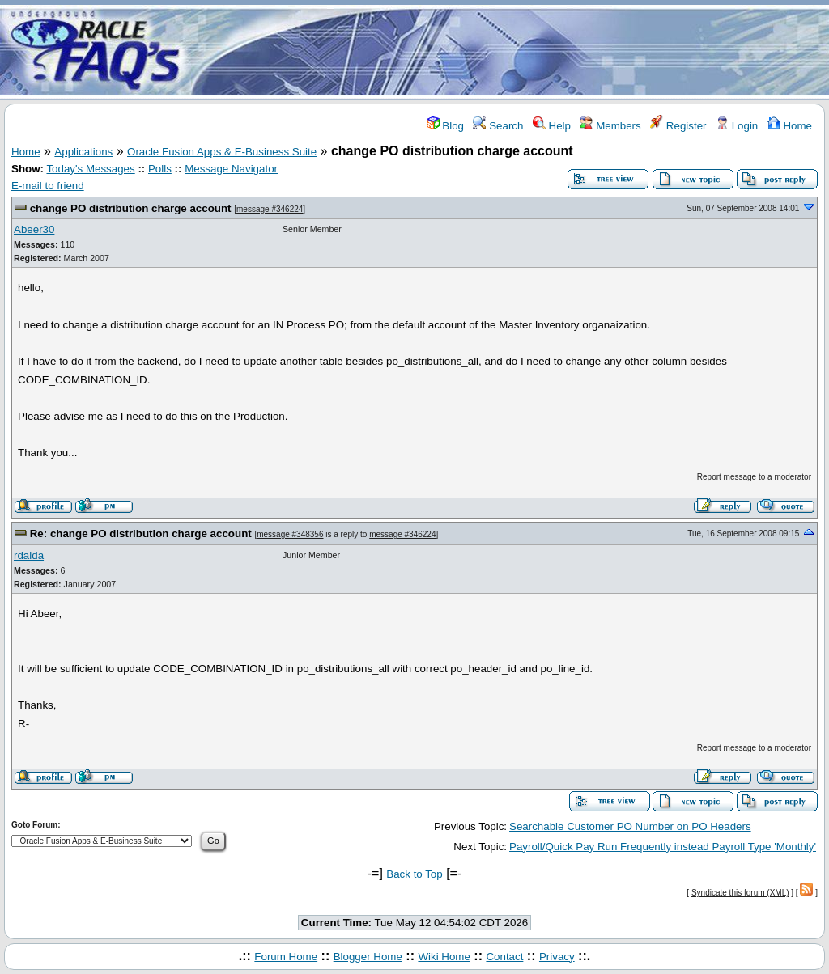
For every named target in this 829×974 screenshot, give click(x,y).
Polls (160, 169)
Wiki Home (444, 957)
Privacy (557, 957)
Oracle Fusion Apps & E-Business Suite (222, 152)
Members (610, 126)
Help (552, 126)
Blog (445, 126)
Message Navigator (231, 169)
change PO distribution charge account (131, 208)
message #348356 (290, 534)
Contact (504, 957)
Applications (83, 152)
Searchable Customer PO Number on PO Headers (630, 826)
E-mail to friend (47, 186)
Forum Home (285, 957)
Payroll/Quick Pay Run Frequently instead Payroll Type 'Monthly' (662, 847)
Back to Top (414, 874)
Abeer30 (34, 229)
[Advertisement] (510, 51)
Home (789, 126)
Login (737, 126)
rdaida (29, 555)
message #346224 (269, 209)
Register (678, 126)
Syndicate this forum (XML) (740, 892)
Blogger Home (368, 957)
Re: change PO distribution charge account (141, 533)
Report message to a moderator (754, 476)
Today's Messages (90, 169)
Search (498, 126)
